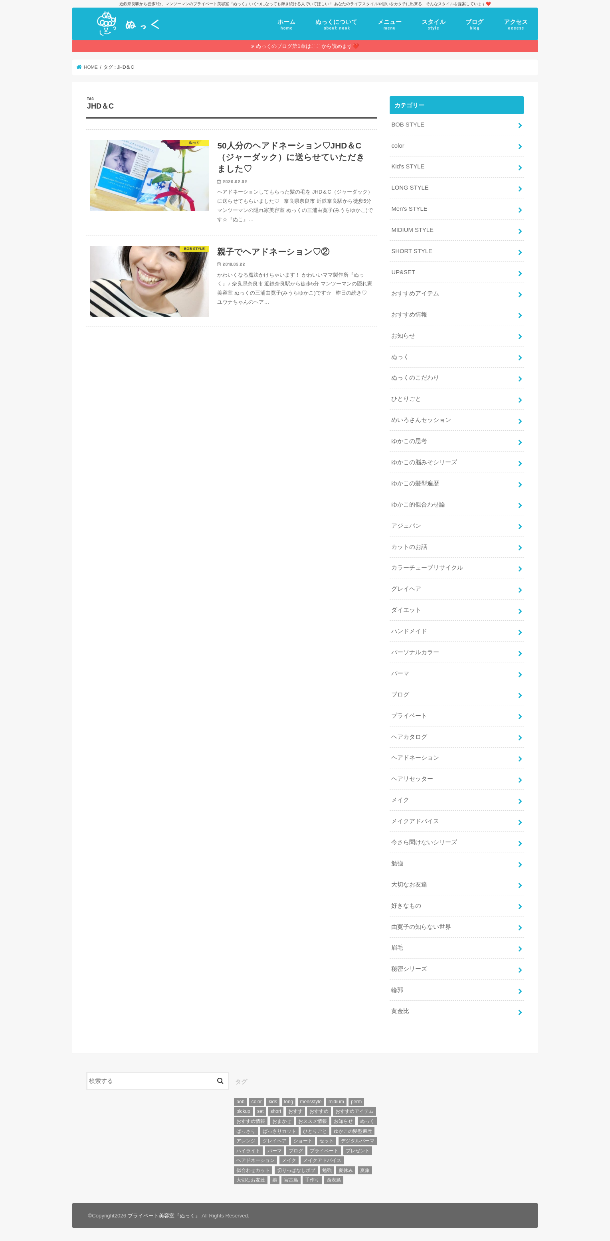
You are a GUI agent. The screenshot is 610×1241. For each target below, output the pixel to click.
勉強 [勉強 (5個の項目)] (327, 1170)
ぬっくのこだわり (415, 377)
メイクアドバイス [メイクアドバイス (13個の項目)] (322, 1160)
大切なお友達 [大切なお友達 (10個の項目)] (250, 1180)
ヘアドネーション (415, 757)
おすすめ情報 (409, 314)
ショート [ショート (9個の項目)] (303, 1141)
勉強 (397, 863)
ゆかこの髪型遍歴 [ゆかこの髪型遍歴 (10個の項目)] (353, 1131)
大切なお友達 (409, 884)
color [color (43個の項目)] (257, 1101)
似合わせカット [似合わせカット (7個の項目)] (253, 1170)
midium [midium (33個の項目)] (336, 1101)
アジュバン (406, 526)
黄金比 (400, 1011)
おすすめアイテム (415, 293)
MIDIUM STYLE (412, 230)
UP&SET (403, 272)
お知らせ (403, 336)
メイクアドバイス (415, 821)
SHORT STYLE (411, 251)
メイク (400, 800)
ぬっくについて (336, 25)
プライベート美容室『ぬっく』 (164, 1216)
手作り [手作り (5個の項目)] (312, 1180)
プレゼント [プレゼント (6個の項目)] (358, 1151)
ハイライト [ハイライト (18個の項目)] (248, 1151)
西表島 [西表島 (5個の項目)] (334, 1180)
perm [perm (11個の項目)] (356, 1101)
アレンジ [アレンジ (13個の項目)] (245, 1141)
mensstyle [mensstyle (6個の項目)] (311, 1101)
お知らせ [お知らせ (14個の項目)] (343, 1121)
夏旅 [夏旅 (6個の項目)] (365, 1170)
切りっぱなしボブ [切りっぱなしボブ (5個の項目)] (296, 1170)
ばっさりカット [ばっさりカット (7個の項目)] (279, 1131)
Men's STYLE (409, 209)
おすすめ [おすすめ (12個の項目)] (319, 1111)
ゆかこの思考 (409, 441)
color (397, 146)
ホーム (286, 25)
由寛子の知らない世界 (421, 927)
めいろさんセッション (421, 420)
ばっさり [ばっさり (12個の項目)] (245, 1131)
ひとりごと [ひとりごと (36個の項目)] (315, 1131)
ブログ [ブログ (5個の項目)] (296, 1151)
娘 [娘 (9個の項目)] (274, 1180)
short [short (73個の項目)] (276, 1111)
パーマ (400, 673)
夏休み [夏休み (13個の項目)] (346, 1170)
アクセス (516, 25)
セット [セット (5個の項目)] (326, 1141)
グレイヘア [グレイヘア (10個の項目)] (275, 1141)
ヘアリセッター (412, 779)
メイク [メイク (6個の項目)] (289, 1160)
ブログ (474, 25)
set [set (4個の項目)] (260, 1111)
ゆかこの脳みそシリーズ (424, 462)
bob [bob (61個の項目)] (240, 1101)
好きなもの (406, 906)
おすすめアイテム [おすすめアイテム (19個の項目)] (354, 1111)
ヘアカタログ (409, 737)
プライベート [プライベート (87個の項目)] (324, 1151)
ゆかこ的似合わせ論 (418, 504)
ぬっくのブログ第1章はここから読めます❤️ (307, 46)
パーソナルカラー (415, 652)
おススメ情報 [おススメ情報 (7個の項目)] (312, 1121)
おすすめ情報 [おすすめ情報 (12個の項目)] (250, 1121)
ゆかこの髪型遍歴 (415, 483)
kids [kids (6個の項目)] (273, 1101)
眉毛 (397, 947)
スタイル (434, 25)
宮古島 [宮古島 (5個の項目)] (291, 1180)
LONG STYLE (409, 187)
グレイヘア (406, 589)
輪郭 (397, 990)
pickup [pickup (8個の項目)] (243, 1111)
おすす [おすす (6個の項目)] (295, 1111)
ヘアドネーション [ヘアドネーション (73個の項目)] (255, 1160)
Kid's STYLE (407, 166)
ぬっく (400, 357)
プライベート (409, 716)
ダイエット (406, 610)
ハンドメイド (409, 631)
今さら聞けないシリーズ (424, 842)
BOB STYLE (407, 124)
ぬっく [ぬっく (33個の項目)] (367, 1121)
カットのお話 (409, 547)
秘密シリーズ (409, 969)
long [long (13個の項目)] (288, 1101)
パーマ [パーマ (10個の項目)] (274, 1151)
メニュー (390, 25)
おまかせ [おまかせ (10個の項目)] (281, 1121)
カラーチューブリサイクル (427, 567)
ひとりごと (406, 399)
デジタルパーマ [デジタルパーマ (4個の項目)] (357, 1141)
